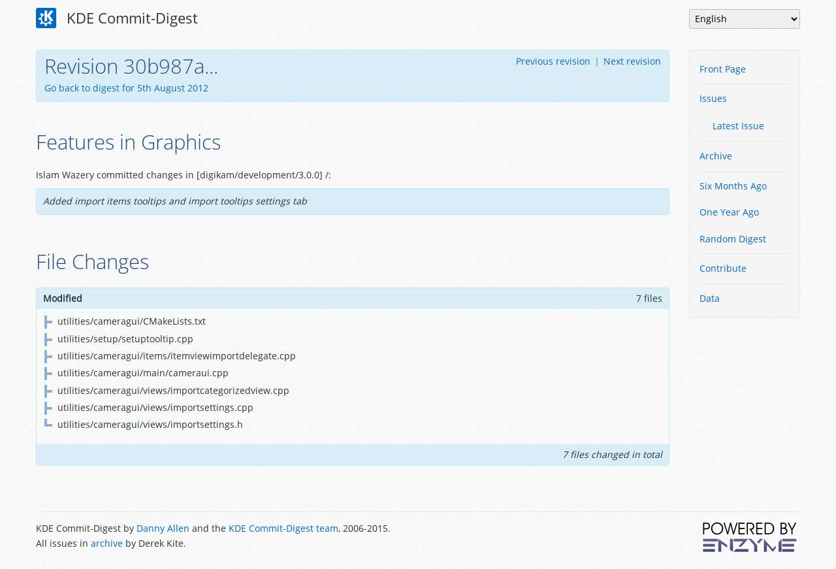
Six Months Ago (733, 186)
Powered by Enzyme (750, 537)
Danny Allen (163, 528)
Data (709, 298)
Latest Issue (738, 126)
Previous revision (553, 61)
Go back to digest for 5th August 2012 (126, 88)
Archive (715, 156)
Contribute (723, 268)
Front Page (722, 69)
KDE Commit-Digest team (283, 528)
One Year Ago (729, 212)
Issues (713, 98)
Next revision (632, 61)
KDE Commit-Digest (117, 18)
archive (107, 543)
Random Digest (732, 239)
